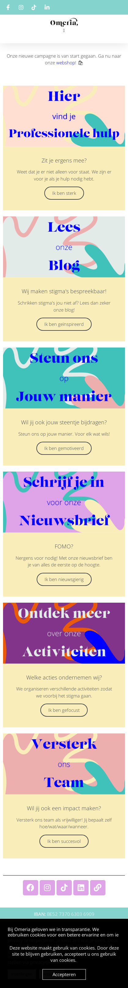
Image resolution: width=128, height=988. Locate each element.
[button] (64, 30)
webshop (65, 62)
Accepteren (64, 974)
